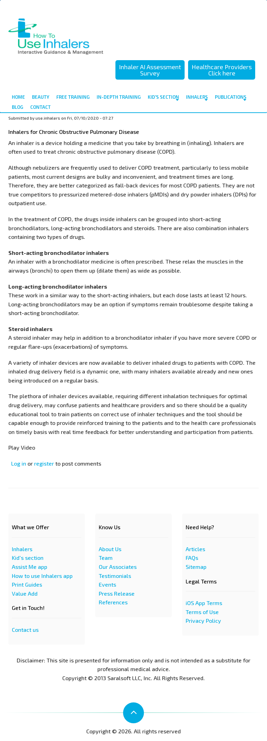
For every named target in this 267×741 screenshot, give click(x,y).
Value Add (25, 593)
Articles (195, 549)
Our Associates (118, 566)
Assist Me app (29, 566)
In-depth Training (119, 97)
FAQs (192, 557)
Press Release (117, 593)
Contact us (25, 629)
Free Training (73, 97)
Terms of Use (202, 612)
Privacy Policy (203, 620)
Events (107, 584)
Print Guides (27, 584)
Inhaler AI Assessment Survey (150, 70)
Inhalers (197, 98)
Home (18, 97)
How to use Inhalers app (42, 575)
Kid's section (27, 557)
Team (106, 557)
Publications (230, 98)
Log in (18, 463)
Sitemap (196, 566)
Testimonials (115, 575)
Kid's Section (163, 98)
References (113, 602)
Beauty (40, 97)
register (44, 463)
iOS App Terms (204, 602)
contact (40, 107)
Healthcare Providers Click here (222, 70)
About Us (110, 549)
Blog (17, 107)
